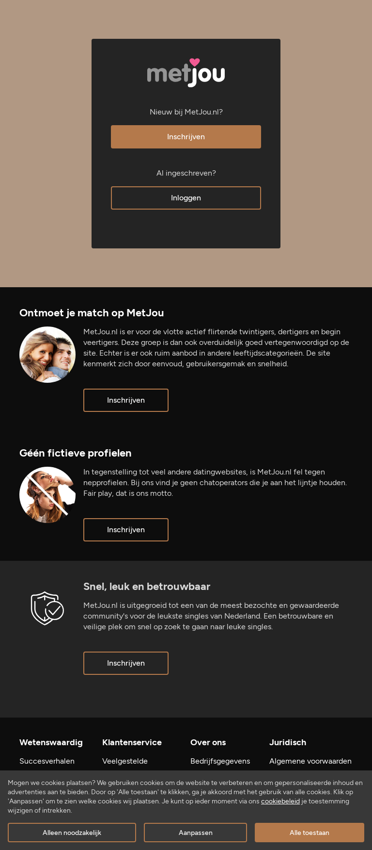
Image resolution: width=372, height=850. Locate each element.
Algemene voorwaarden (310, 761)
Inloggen (186, 197)
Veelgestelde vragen (125, 766)
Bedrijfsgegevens (220, 761)
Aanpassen (196, 833)
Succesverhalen (47, 761)
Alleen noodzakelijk (72, 833)
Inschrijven (186, 136)
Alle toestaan (309, 833)
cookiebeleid (280, 801)
